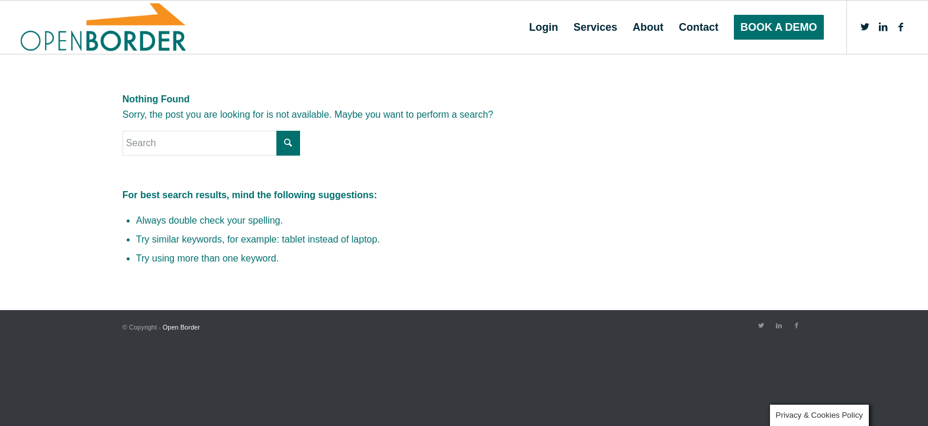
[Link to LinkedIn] (883, 27)
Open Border (181, 327)
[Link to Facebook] (901, 27)
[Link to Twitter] (865, 27)
